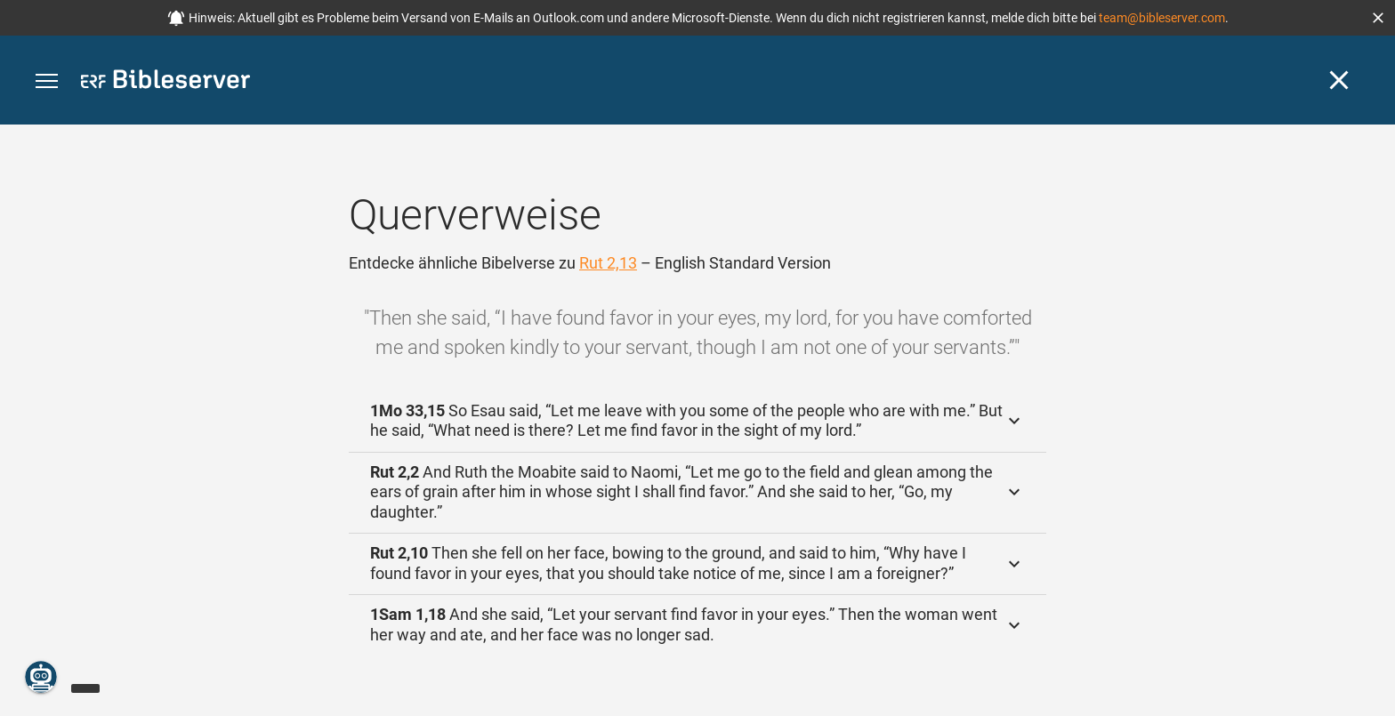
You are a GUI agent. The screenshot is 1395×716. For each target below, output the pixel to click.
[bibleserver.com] (165, 82)
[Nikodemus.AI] (41, 677)
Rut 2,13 (608, 262)
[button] (1378, 18)
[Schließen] (1338, 80)
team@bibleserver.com (1162, 18)
